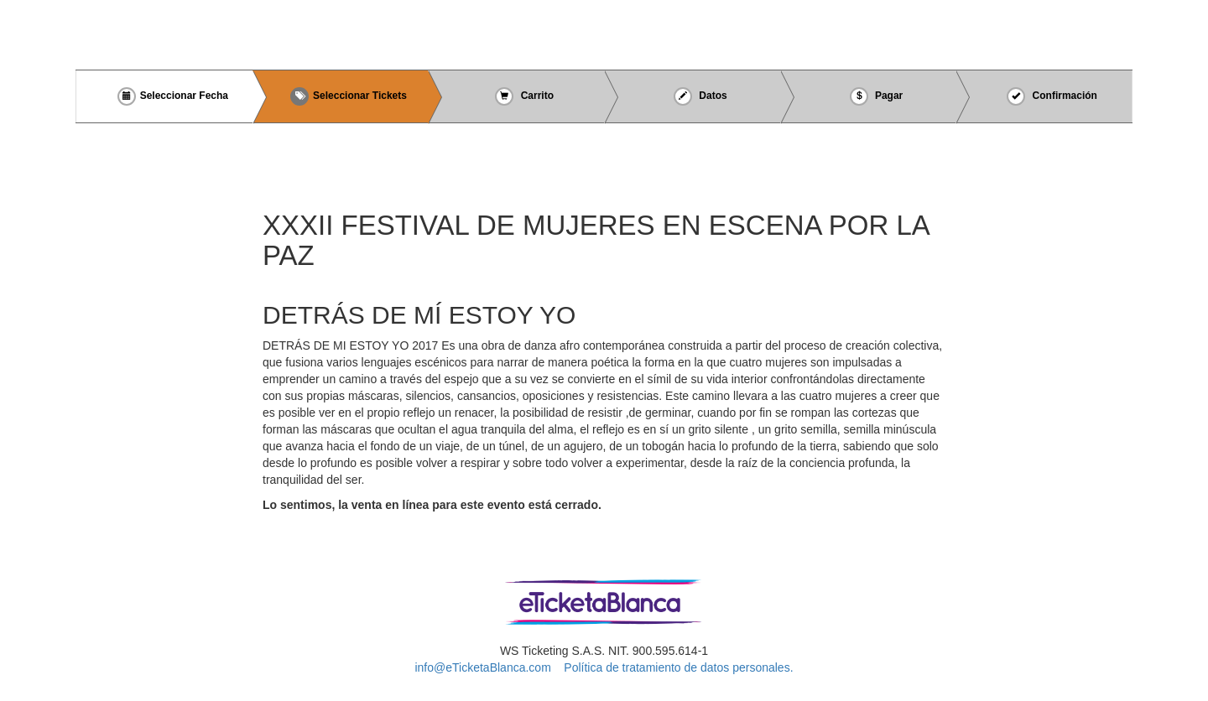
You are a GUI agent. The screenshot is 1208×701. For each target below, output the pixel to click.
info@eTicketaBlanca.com (482, 667)
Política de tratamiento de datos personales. (678, 667)
